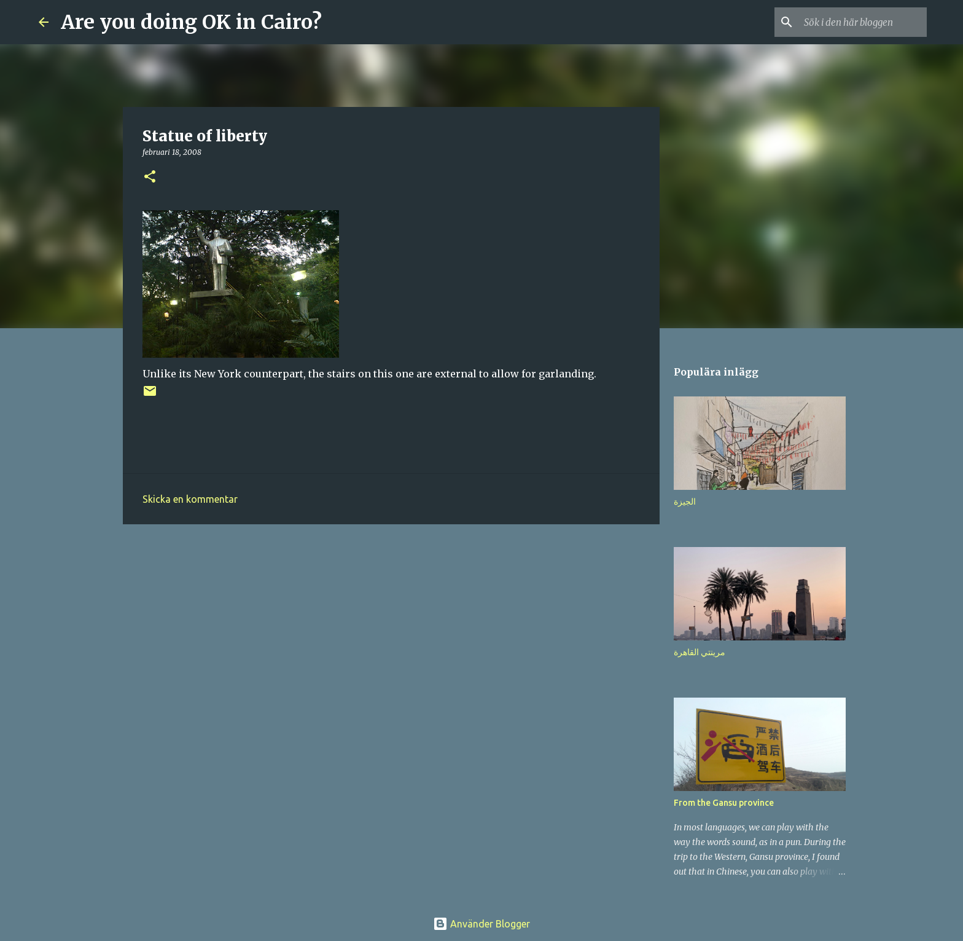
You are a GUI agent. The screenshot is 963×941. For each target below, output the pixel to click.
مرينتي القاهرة (699, 652)
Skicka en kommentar (190, 499)
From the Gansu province (724, 803)
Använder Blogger (481, 923)
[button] (149, 177)
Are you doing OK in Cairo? (191, 22)
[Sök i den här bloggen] (862, 22)
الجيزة (685, 501)
